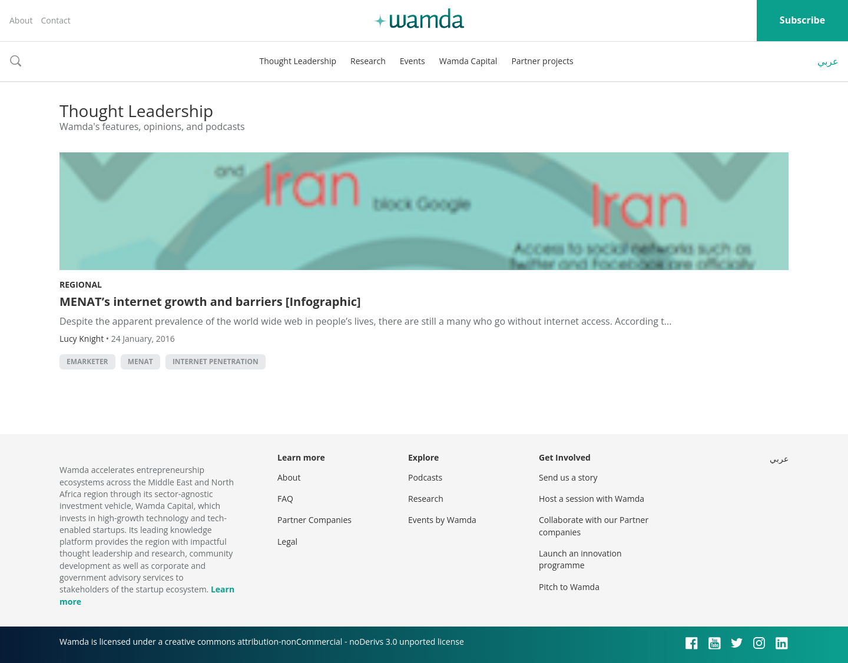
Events (412, 60)
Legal (287, 541)
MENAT (140, 362)
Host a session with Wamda (591, 498)
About (20, 20)
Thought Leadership (297, 60)
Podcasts (425, 477)
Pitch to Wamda (569, 586)
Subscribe (802, 20)
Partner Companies (314, 519)
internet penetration (216, 362)
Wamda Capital (468, 60)
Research (368, 60)
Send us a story (568, 477)
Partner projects (542, 60)
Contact (55, 20)
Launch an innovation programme (580, 559)
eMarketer (87, 362)
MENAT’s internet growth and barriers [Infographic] (210, 301)
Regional (80, 284)
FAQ (285, 498)
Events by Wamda (442, 519)
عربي (828, 61)
